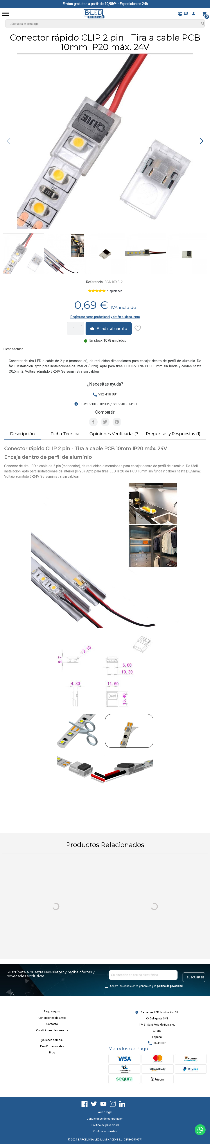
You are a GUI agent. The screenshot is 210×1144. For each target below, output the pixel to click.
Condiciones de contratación (105, 1118)
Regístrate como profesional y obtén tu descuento (105, 317)
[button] (202, 141)
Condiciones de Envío (52, 1017)
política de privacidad (170, 986)
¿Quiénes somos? (52, 1040)
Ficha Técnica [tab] (65, 433)
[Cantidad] (73, 328)
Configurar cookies (105, 1131)
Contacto (52, 1024)
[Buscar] (105, 23)
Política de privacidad (105, 1125)
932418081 (157, 1043)
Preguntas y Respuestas (173, 433)
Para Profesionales (52, 1046)
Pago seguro (52, 1011)
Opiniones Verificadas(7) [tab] (115, 433)
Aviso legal (105, 1112)
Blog (52, 1052)
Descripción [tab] (22, 433)
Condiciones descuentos (52, 1030)
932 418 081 (108, 394)
